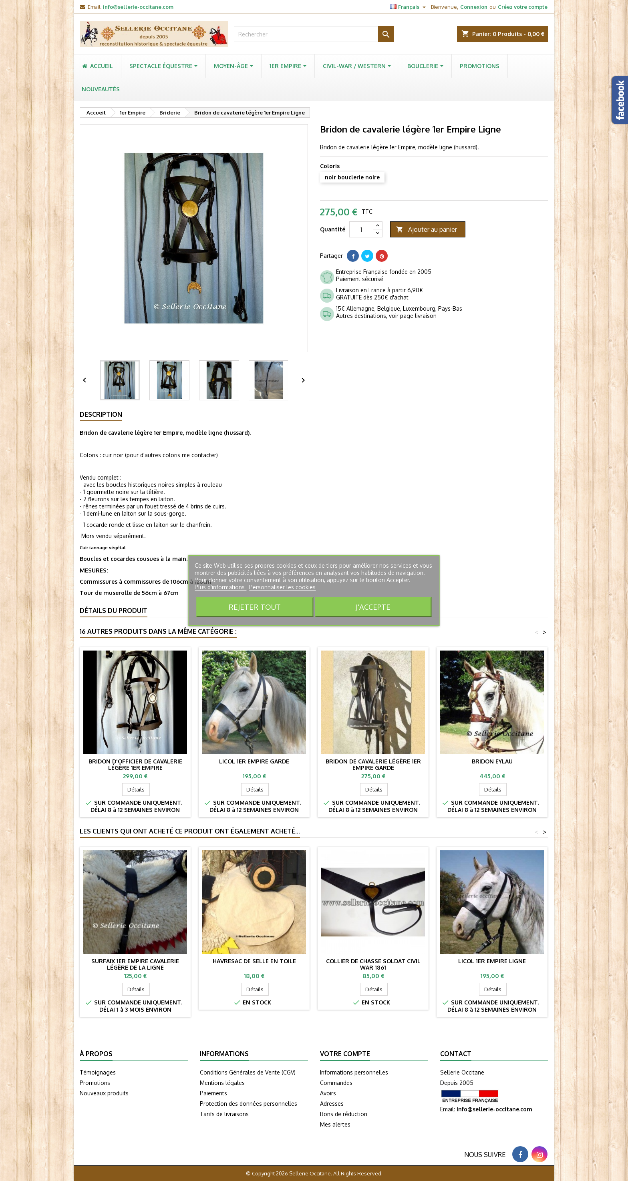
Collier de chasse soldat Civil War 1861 (373, 964)
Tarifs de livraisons (224, 1114)
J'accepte (373, 606)
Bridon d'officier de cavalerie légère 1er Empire (135, 764)
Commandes (336, 1082)
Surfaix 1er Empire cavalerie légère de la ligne (135, 964)
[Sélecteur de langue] (409, 7)
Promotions (95, 1082)
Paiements (213, 1093)
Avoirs (328, 1093)
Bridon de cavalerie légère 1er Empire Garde (373, 764)
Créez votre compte (522, 7)
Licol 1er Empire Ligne (492, 961)
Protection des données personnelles (248, 1103)
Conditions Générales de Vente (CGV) (248, 1072)
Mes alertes (335, 1124)
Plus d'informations (220, 587)
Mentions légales (222, 1082)
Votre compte (345, 1054)
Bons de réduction (343, 1114)
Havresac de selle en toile (254, 961)
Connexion (473, 7)
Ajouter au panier (426, 229)
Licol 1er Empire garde (254, 761)
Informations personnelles (354, 1072)
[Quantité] (361, 229)
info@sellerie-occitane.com (138, 7)
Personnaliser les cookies (282, 587)
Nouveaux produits (104, 1093)
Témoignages (98, 1072)
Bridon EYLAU (492, 761)
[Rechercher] (314, 34)
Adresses (332, 1103)
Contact (455, 1054)
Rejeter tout (255, 606)
